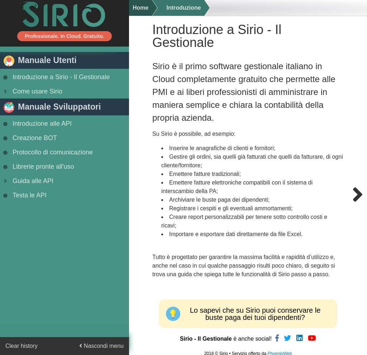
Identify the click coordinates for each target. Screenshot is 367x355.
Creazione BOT (29, 137)
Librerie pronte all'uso (38, 166)
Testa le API (24, 195)
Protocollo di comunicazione (47, 152)
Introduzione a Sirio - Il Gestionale (56, 77)
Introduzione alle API (37, 123)
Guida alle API (27, 180)
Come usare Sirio (32, 91)
